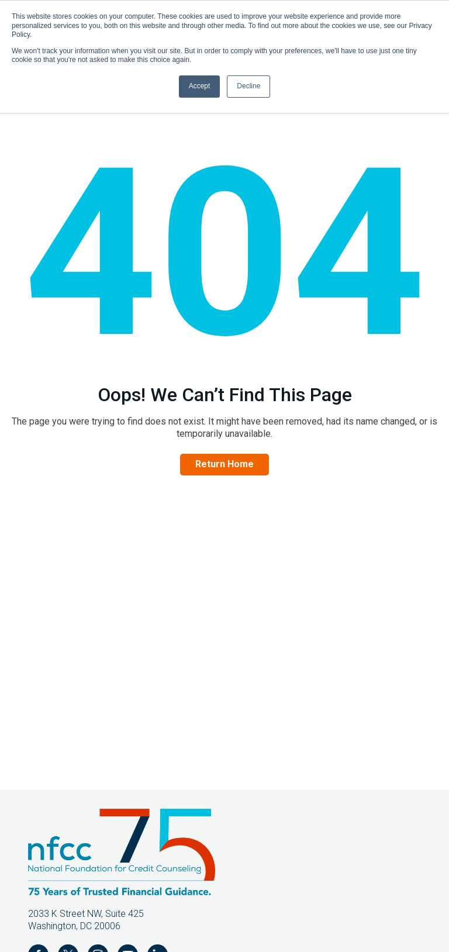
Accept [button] (199, 86)
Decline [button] (248, 86)
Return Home (224, 464)
